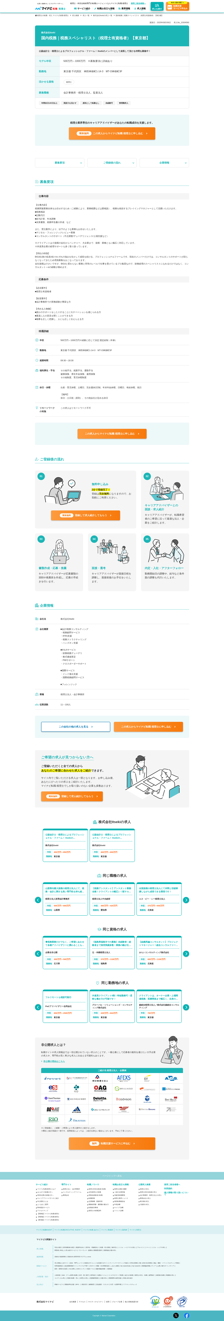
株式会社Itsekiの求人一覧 (102, 15)
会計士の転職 (129, 1275)
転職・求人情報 (105, 1247)
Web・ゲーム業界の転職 (69, 1275)
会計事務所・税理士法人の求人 (151, 1195)
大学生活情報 (133, 1263)
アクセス (82, 1302)
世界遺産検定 (59, 1266)
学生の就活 (58, 1247)
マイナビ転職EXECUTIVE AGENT (67, 1230)
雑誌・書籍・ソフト (160, 1263)
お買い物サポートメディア (165, 1266)
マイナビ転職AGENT (44, 1230)
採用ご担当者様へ (138, 3)
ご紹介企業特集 (119, 1192)
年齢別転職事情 (119, 1195)
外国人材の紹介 (128, 1278)
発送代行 (84, 1284)
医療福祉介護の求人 (110, 1250)
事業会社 (66, 1195)
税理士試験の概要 (120, 1189)
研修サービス (59, 1284)
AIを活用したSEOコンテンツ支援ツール (81, 1269)
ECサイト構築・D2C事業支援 (99, 1266)
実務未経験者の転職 (96, 1195)
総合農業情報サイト (71, 1266)
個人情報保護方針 (131, 1302)
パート (148, 1247)
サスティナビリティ (95, 1302)
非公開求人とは (42, 1201)
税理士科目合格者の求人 (148, 1192)
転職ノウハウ (93, 1185)
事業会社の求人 (145, 1198)
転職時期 (92, 1198)
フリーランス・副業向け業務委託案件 (90, 1250)
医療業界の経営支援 (115, 1278)
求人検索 (75, 15)
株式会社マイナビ (45, 1302)
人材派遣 (57, 1275)
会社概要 (72, 1302)
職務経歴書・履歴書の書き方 (99, 1204)
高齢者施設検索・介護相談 (104, 1269)
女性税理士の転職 (95, 1192)
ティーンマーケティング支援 (119, 1263)
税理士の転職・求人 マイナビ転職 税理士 (53, 15)
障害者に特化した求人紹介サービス (66, 1250)
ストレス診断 (118, 1210)
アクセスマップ (42, 1210)
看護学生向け (80, 1247)
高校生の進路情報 (60, 1256)
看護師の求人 (170, 1275)
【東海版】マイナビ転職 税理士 (48, 1220)
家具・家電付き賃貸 (61, 1269)
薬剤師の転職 (160, 1275)
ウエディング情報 (173, 1263)
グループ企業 (117, 1302)
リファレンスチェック (130, 1284)
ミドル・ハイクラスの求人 (127, 1247)
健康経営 (92, 1284)
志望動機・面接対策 (96, 1201)
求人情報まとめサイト (61, 1263)
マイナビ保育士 (135, 1230)
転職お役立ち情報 (121, 1185)
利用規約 (168, 1189)
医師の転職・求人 (72, 1278)
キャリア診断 (118, 1207)
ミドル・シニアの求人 (159, 1247)
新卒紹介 (93, 1275)
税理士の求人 (144, 1189)
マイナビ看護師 (107, 1230)
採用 (107, 1302)
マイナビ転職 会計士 (91, 1230)
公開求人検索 (144, 1185)
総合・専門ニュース (76, 1263)
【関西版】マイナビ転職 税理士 (48, 1217)
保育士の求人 (84, 1278)
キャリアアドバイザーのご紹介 (48, 1198)
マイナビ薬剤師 (121, 1230)
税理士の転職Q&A (95, 1210)
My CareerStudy (126, 1266)
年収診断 (117, 1204)
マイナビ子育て (83, 1266)
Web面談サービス (43, 1207)
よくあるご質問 (42, 1204)
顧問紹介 (151, 1275)
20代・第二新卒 (84, 1275)
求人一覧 (86, 15)
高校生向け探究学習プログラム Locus (79, 1256)
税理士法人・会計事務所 (71, 1189)
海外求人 (114, 1247)
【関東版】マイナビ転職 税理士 (48, 1214)
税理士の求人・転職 (141, 1275)
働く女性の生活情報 (145, 1263)
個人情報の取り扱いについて (176, 1194)
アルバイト (140, 1247)
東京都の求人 (144, 1201)
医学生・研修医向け (92, 1247)
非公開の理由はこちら (54, 1061)
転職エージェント (103, 1275)
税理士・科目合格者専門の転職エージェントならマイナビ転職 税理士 (99, 3)
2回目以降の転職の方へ (45, 1195)
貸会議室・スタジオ (102, 1284)
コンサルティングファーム (72, 1192)
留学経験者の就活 (68, 1247)
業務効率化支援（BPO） (72, 1284)
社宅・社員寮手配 (115, 1284)
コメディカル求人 (60, 1278)
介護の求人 (103, 1278)
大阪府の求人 (144, 1204)
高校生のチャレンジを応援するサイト (96, 1263)
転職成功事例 (93, 1207)
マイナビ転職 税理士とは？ (46, 1189)
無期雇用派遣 (94, 1278)
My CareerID (136, 1266)
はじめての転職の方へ (45, 1192)
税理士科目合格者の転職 (97, 1189)
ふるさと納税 (115, 1266)
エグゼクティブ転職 (117, 1275)
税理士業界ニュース (121, 1198)
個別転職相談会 (119, 1201)
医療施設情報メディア (149, 1266)
